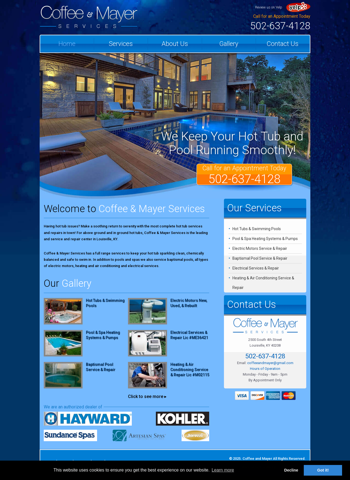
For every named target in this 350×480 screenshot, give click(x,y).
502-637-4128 (280, 26)
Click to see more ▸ (147, 396)
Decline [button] (291, 470)
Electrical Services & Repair (255, 268)
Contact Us (283, 44)
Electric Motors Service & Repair (259, 248)
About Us (175, 44)
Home (67, 44)
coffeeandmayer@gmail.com (270, 363)
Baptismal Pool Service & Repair (259, 258)
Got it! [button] (323, 470)
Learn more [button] (223, 470)
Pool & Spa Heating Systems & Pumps (265, 238)
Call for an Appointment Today (244, 175)
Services (121, 44)
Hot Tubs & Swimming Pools (256, 229)
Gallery (228, 44)
